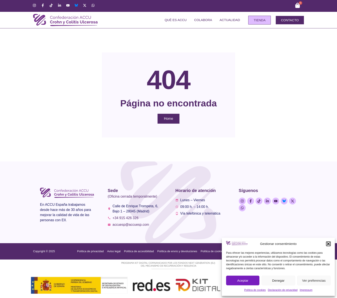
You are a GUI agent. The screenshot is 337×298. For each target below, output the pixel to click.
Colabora (203, 20)
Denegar (278, 280)
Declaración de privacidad (282, 290)
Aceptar (242, 280)
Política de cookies (255, 290)
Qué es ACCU (176, 20)
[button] (328, 244)
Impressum (306, 290)
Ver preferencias (314, 280)
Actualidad (230, 20)
